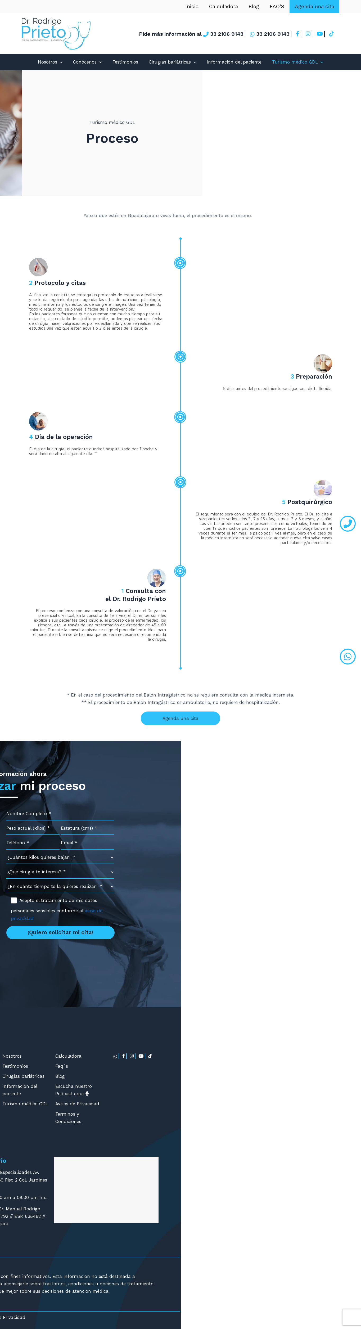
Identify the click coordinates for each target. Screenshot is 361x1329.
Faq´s (242, 1066)
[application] (59, 62)
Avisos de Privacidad (257, 1103)
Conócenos (87, 62)
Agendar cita (61, 1199)
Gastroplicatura (120, 1066)
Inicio (194, 6)
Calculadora (225, 6)
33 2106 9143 (87, 955)
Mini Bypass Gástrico (125, 1096)
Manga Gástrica (120, 1056)
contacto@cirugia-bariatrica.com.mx (113, 965)
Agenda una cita (314, 6)
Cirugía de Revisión (124, 1106)
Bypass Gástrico (120, 1076)
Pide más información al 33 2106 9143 (191, 34)
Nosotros (50, 62)
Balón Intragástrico (124, 1086)
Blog (255, 6)
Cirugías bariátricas (172, 62)
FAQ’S (277, 6)
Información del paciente (234, 62)
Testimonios (125, 62)
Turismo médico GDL (297, 62)
